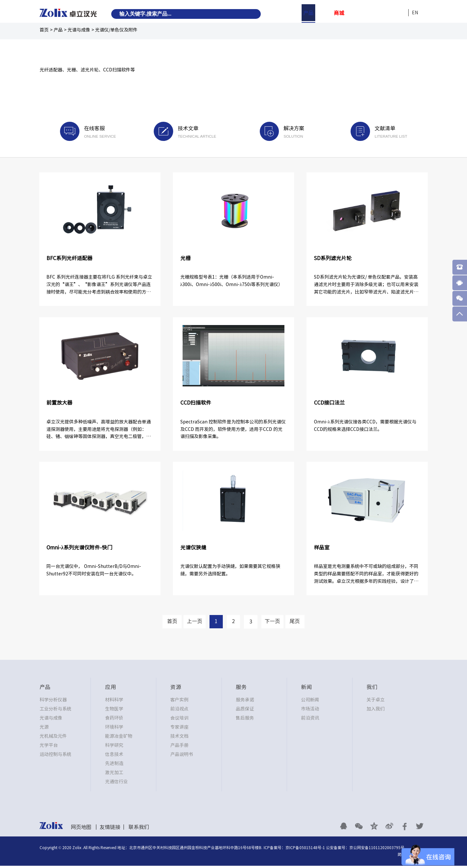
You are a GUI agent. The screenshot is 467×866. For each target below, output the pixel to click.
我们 (400, 13)
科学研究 (114, 745)
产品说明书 (181, 754)
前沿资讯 (310, 718)
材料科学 (114, 700)
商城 (339, 13)
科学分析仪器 (53, 700)
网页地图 (81, 827)
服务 (369, 13)
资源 (354, 13)
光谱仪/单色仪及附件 (116, 30)
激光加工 (114, 773)
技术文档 (179, 736)
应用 (323, 13)
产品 (308, 13)
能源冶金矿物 (118, 736)
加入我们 (375, 709)
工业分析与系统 (55, 709)
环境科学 (114, 727)
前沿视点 (179, 709)
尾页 (296, 621)
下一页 (273, 621)
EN (415, 12)
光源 (44, 727)
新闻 (384, 13)
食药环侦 (114, 718)
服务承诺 (245, 700)
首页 (44, 30)
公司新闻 (310, 700)
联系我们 (138, 827)
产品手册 (179, 745)
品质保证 (245, 709)
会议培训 (179, 718)
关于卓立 (375, 700)
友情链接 (110, 827)
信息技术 (114, 754)
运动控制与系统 (55, 754)
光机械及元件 (53, 736)
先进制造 (114, 763)
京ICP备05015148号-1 (305, 848)
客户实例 (179, 700)
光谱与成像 (78, 30)
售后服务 (245, 718)
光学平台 (49, 745)
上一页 (194, 621)
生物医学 (114, 709)
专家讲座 (179, 727)
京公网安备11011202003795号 (376, 848)
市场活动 (310, 709)
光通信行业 (116, 782)
